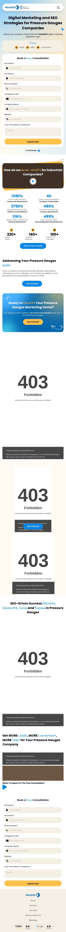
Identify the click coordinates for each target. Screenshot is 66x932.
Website (7, 856)
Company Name (11, 846)
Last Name (9, 815)
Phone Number (11, 826)
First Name (9, 805)
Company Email (11, 836)
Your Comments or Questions (17, 867)
